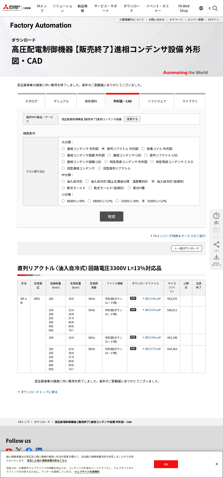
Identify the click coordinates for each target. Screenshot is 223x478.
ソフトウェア (157, 101)
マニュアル (61, 101)
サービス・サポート (105, 8)
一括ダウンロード (188, 248)
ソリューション (62, 8)
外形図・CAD (122, 101)
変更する (132, 119)
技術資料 (91, 101)
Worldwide (201, 8)
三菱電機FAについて (131, 19)
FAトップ (42, 8)
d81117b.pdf (153, 349)
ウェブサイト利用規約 (86, 471)
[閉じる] (217, 464)
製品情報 (82, 8)
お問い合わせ (157, 19)
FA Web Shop (184, 8)
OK (166, 464)
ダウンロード (132, 8)
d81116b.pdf (153, 337)
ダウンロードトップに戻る (39, 391)
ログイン (213, 19)
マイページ (176, 19)
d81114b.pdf (153, 298)
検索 (111, 216)
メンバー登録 (195, 19)
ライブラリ (190, 101)
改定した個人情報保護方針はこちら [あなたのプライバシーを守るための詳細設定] (47, 460)
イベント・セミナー (157, 8)
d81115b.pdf (153, 310)
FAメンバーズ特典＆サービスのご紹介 (179, 235)
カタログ (31, 101)
